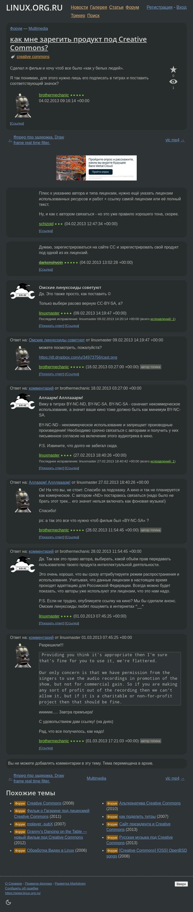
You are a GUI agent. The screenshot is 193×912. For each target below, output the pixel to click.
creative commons (33, 56)
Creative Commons (44, 803)
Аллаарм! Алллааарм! (50, 482)
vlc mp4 (172, 140)
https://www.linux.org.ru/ (22, 893)
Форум (132, 7)
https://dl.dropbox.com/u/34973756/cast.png (78, 357)
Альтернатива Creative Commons (150, 803)
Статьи (116, 7)
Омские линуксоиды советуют (57, 340)
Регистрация (160, 7)
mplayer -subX (40, 824)
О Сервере (13, 883)
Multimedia (38, 28)
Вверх (181, 884)
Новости (79, 7)
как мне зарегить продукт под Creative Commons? (78, 43)
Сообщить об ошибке (21, 888)
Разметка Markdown (70, 883)
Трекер (78, 15)
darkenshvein (51, 262)
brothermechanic (54, 95)
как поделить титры (137, 816)
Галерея (98, 7)
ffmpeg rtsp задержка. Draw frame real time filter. (39, 140)
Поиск (93, 15)
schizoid (46, 224)
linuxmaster (49, 313)
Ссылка (17, 123)
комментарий (41, 388)
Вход (181, 7)
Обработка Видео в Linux (50, 850)
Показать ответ (52, 326)
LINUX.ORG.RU (34, 7)
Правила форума (38, 883)
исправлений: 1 (162, 319)
